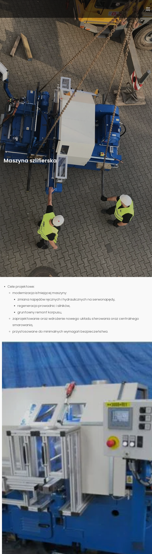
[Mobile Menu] (148, 9)
